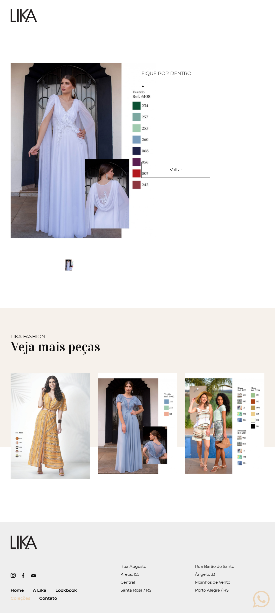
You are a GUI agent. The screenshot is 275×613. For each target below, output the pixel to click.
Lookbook (66, 590)
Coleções (20, 598)
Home (17, 590)
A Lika (39, 590)
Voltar (176, 170)
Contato (48, 598)
